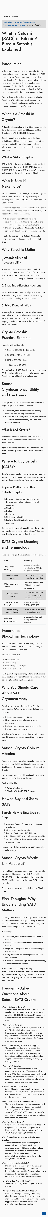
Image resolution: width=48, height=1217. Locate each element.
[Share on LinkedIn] (12, 56)
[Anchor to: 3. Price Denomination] (34, 305)
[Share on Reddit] (16, 56)
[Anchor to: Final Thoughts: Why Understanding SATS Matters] (44, 904)
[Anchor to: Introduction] (25, 63)
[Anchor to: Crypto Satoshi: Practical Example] (44, 334)
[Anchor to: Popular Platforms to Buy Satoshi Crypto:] (44, 490)
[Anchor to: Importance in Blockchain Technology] (44, 633)
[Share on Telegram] (25, 56)
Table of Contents (10, 16)
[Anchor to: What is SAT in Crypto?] (36, 157)
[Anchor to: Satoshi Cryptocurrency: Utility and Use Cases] (44, 389)
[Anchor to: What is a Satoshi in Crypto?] (44, 116)
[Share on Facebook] (4, 56)
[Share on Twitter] (8, 56)
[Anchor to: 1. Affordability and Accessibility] (44, 260)
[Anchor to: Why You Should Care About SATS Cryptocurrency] (44, 693)
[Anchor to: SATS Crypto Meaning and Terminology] (44, 544)
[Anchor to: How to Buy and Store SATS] (44, 801)
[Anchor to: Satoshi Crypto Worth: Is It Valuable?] (44, 860)
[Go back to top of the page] (44, 1213)
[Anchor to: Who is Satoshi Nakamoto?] (44, 183)
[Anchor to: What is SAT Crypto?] (33, 430)
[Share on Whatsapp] (21, 56)
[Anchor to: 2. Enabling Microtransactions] (44, 285)
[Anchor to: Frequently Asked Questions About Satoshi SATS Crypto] (44, 994)
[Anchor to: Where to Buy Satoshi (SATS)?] (44, 464)
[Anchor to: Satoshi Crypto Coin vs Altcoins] (44, 750)
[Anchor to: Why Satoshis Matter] (38, 249)
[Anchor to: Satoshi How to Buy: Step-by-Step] (44, 815)
